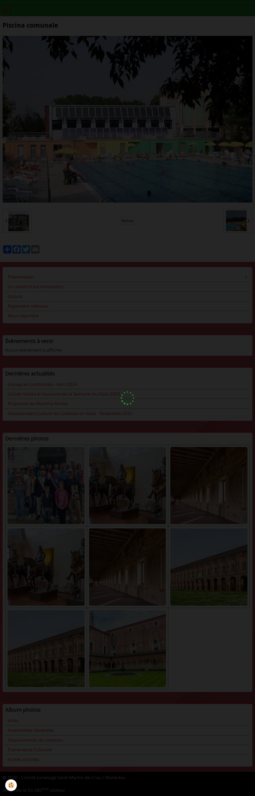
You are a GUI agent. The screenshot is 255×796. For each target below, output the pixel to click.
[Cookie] (11, 785)
